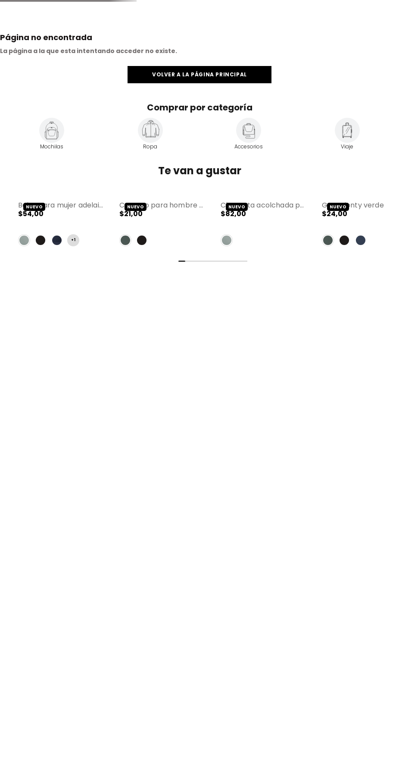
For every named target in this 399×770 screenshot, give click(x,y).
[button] (61, 225)
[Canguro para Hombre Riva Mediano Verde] (162, 225)
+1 (73, 240)
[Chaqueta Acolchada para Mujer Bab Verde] (263, 225)
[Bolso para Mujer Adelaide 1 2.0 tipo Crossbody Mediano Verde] (61, 225)
